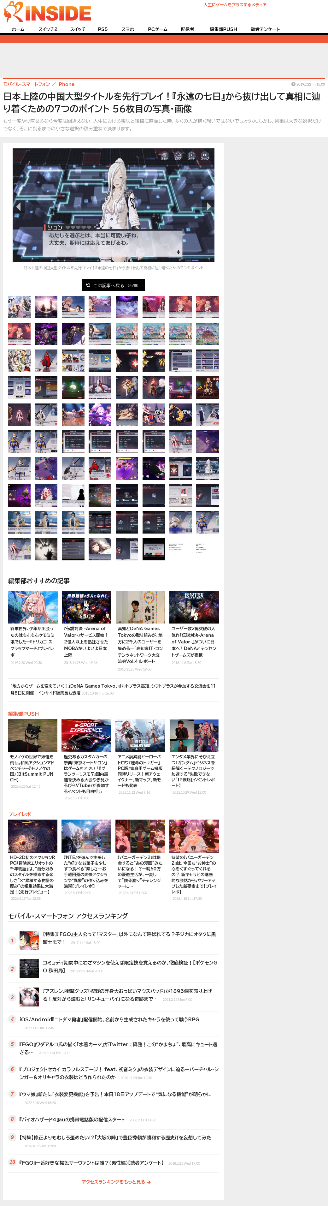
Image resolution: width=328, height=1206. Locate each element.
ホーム (18, 29)
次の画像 (208, 206)
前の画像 (19, 206)
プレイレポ (19, 814)
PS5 (103, 29)
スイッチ (78, 29)
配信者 (187, 29)
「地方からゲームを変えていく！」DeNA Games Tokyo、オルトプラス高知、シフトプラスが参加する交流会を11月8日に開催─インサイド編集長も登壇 (113, 690)
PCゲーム (157, 29)
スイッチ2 (48, 29)
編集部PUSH (223, 29)
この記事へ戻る (115, 285)
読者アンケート (265, 29)
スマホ (127, 29)
